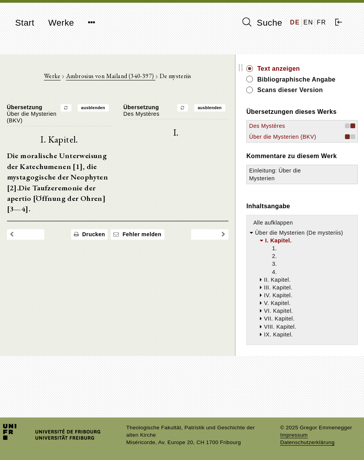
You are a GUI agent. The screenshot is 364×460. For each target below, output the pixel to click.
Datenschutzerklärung (307, 442)
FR (321, 22)
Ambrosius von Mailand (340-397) (129, 78)
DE (295, 22)
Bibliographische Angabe (321, 83)
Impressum (294, 435)
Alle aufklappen (311, 265)
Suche (262, 22)
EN (308, 22)
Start (24, 23)
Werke (61, 23)
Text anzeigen (316, 68)
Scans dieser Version (315, 103)
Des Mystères (305, 152)
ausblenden (112, 110)
